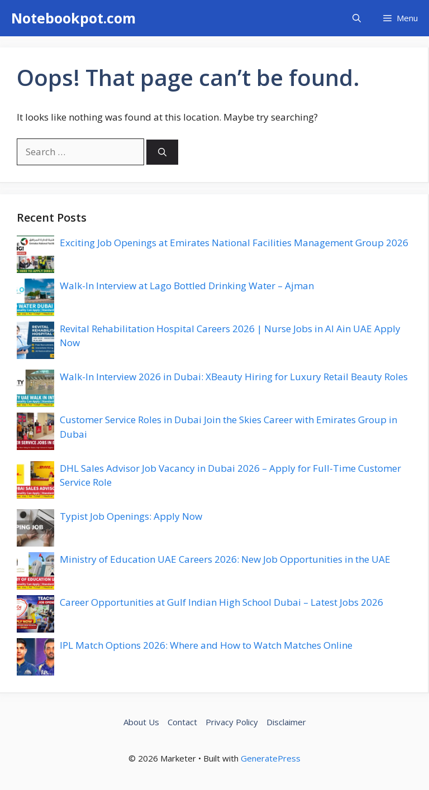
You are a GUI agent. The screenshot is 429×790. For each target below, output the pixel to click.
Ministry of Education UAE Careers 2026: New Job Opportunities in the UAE (225, 559)
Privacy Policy (232, 721)
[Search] (162, 152)
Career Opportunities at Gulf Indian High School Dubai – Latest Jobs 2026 (221, 602)
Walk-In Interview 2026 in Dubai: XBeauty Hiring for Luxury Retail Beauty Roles (234, 376)
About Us (141, 721)
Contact (182, 721)
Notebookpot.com (73, 17)
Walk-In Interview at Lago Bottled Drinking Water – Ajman (187, 285)
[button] (356, 18)
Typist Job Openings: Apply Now (131, 516)
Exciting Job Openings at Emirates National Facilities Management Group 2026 (234, 242)
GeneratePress (271, 758)
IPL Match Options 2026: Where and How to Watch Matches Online (206, 645)
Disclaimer (286, 721)
